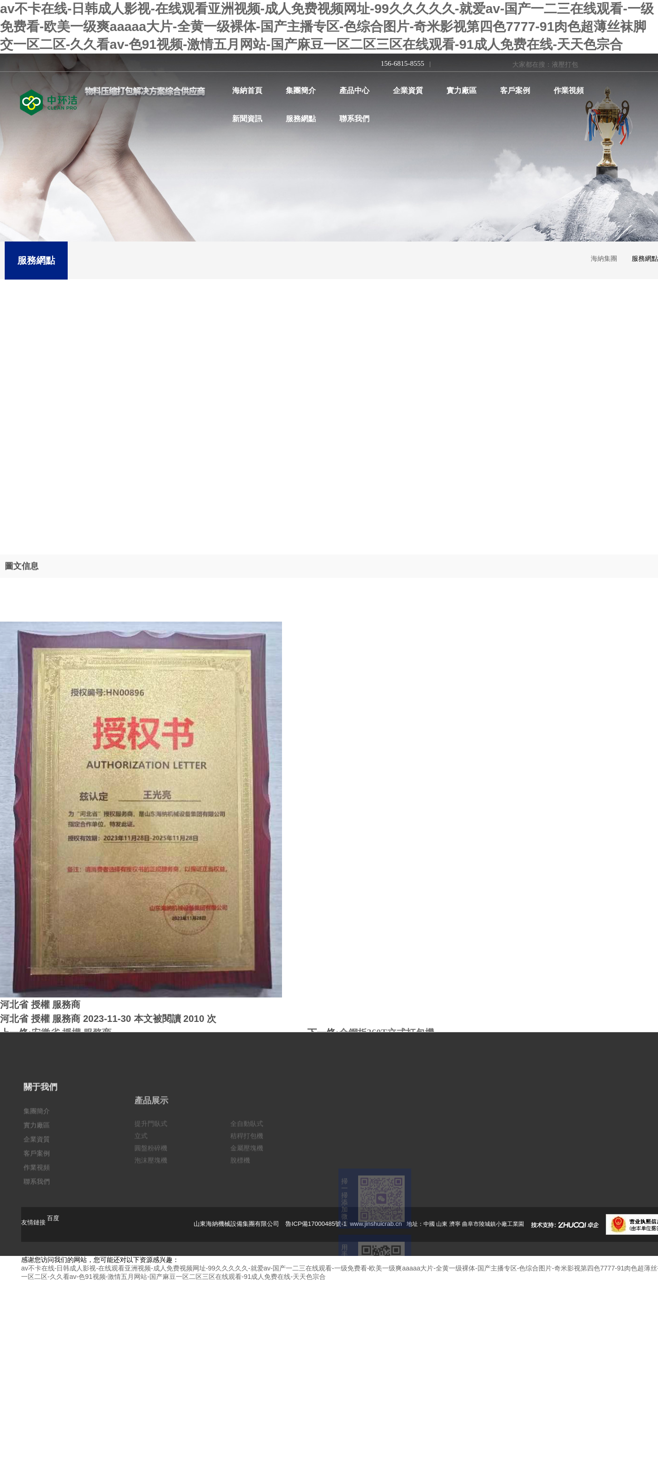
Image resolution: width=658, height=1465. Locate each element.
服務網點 (301, 119)
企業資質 (408, 90)
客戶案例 (515, 90)
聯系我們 (354, 119)
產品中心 (354, 90)
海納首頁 (247, 90)
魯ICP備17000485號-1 (316, 1223)
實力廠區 (461, 90)
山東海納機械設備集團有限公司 (236, 1223)
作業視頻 (569, 90)
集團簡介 (301, 90)
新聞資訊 (247, 119)
